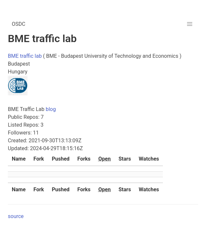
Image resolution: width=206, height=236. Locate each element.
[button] (189, 24)
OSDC (18, 24)
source (16, 216)
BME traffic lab (25, 56)
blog (51, 109)
